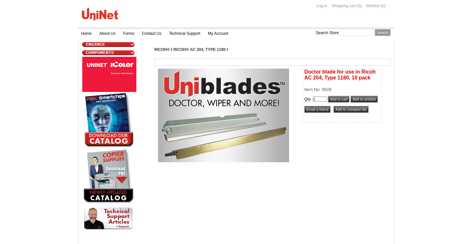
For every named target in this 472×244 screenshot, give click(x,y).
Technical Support (184, 33)
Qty (308, 99)
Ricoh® (162, 49)
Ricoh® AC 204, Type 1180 (199, 49)
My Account (218, 33)
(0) (359, 6)
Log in (322, 6)
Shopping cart (344, 6)
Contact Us (151, 33)
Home (86, 33)
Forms (128, 33)
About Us (107, 33)
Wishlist (373, 6)
